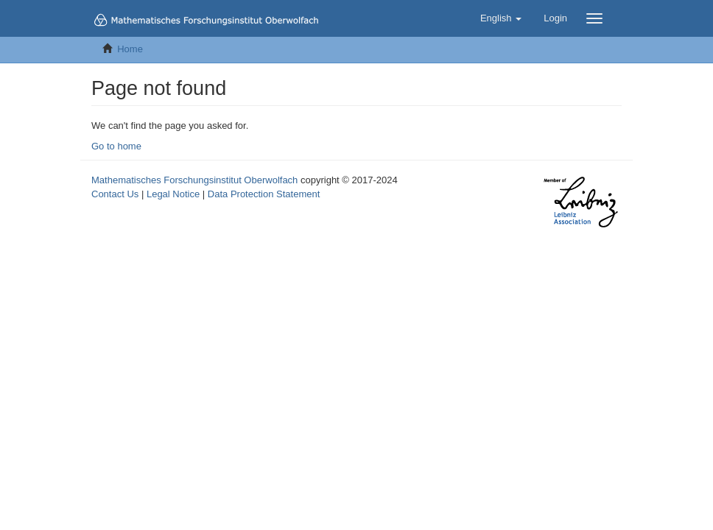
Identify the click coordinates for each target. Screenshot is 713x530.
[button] (501, 18)
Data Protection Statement (264, 193)
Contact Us (114, 193)
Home (130, 48)
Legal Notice (173, 193)
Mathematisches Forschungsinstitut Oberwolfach (194, 180)
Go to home (116, 146)
